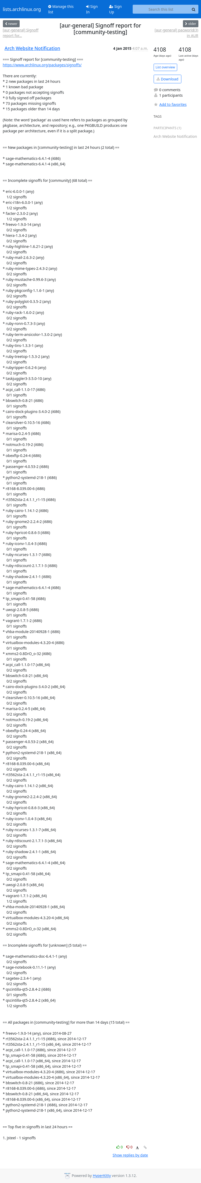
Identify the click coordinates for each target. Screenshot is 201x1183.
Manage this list (61, 9)
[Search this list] (161, 9)
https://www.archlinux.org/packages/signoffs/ (42, 64)
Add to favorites (170, 104)
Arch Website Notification (32, 48)
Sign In (92, 9)
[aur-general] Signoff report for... (20, 33)
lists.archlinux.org (22, 9)
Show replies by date (130, 1155)
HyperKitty (102, 1175)
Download (167, 79)
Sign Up (115, 9)
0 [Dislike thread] (129, 1146)
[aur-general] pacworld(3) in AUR (176, 33)
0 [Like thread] (120, 1146)
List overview (165, 67)
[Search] (193, 9)
